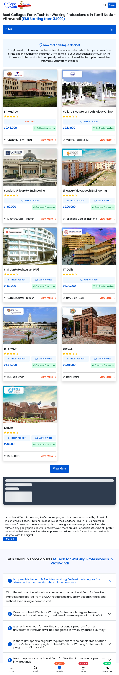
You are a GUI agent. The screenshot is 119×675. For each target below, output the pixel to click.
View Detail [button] (30, 121)
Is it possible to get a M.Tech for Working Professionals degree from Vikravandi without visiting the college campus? (55, 580)
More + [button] (10, 539)
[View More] (59, 469)
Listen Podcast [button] (76, 200)
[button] (59, 29)
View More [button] (48, 139)
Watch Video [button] (89, 121)
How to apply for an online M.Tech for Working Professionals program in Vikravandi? (56, 660)
